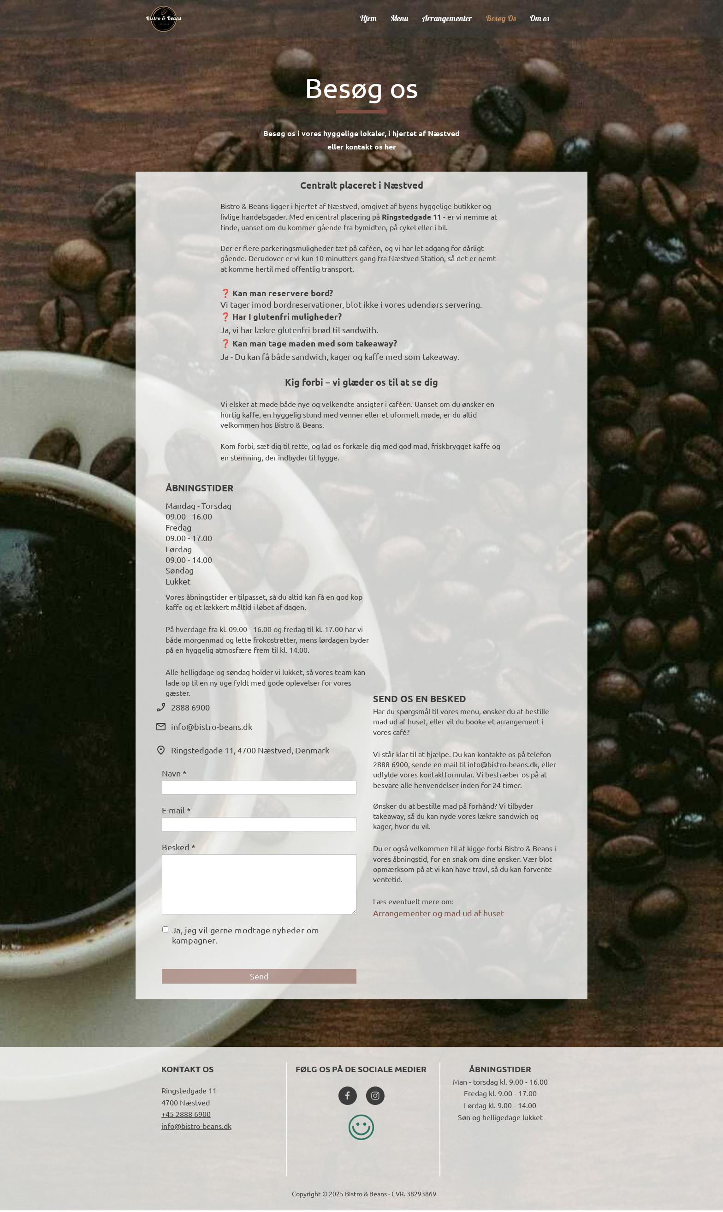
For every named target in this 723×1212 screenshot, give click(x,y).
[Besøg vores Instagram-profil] (375, 1096)
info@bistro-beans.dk (196, 1125)
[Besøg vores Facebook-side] (347, 1096)
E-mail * (176, 810)
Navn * (174, 773)
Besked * (179, 847)
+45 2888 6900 (186, 1113)
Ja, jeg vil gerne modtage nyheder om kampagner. (245, 935)
